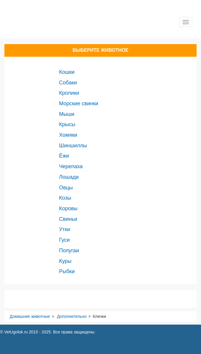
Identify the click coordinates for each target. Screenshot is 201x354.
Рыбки (67, 271)
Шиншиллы (73, 145)
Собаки (68, 83)
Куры (65, 261)
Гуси (64, 240)
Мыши (66, 114)
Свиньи (68, 219)
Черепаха (71, 166)
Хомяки (68, 135)
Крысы (67, 124)
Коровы (68, 208)
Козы (65, 198)
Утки (64, 229)
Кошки (67, 72)
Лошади (69, 177)
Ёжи (64, 156)
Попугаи (69, 250)
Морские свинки (78, 103)
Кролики (69, 93)
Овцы (66, 188)
